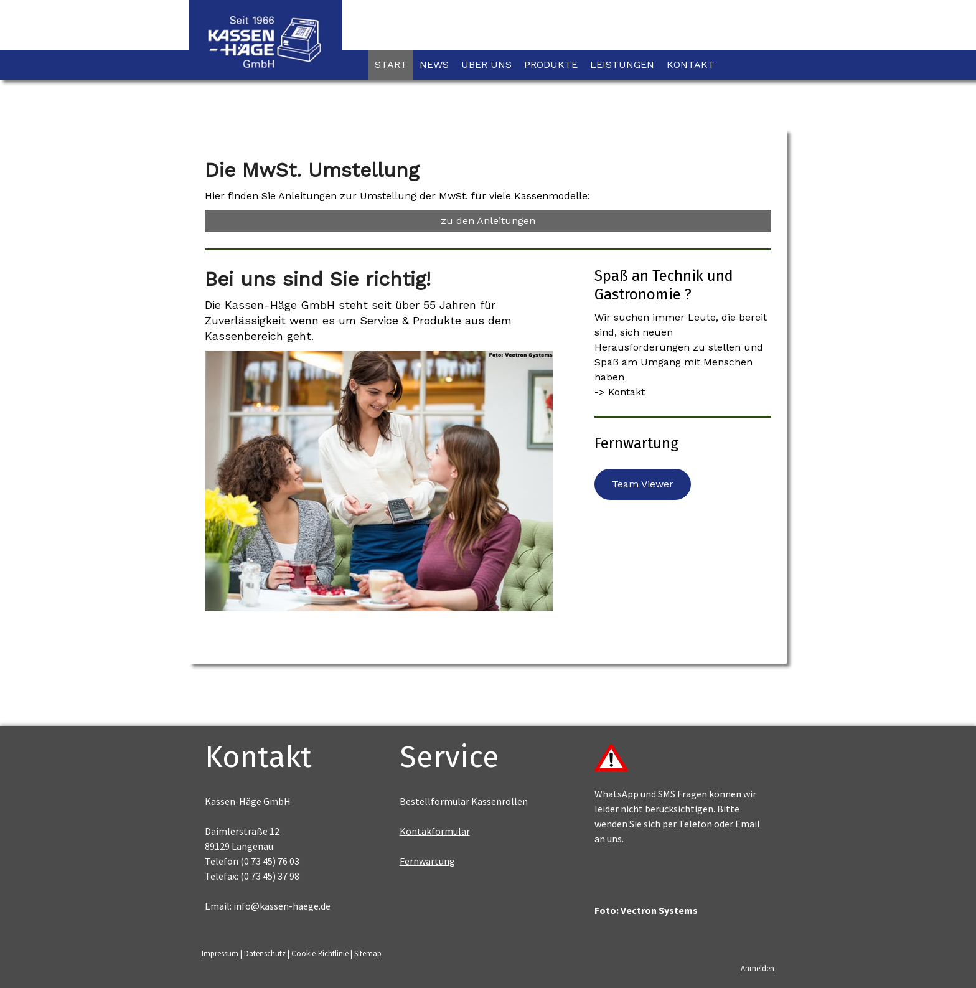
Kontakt (691, 64)
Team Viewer (642, 484)
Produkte (551, 64)
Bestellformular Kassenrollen (464, 801)
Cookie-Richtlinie (320, 953)
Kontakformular (435, 831)
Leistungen (622, 64)
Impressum (220, 953)
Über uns (486, 64)
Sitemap (368, 953)
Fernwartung (427, 861)
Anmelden (757, 968)
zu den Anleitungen (488, 221)
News (434, 64)
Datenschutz (265, 953)
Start (391, 64)
